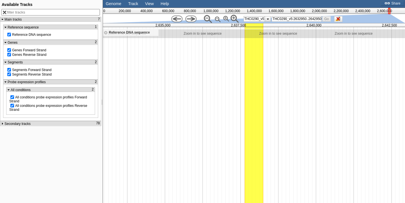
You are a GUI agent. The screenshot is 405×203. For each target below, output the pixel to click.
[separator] (102, 101)
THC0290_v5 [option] (254, 19)
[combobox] (297, 19)
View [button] (149, 3)
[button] (326, 19)
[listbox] (257, 19)
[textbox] (297, 19)
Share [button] (392, 3)
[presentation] (268, 19)
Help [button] (165, 3)
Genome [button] (113, 3)
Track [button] (133, 3)
